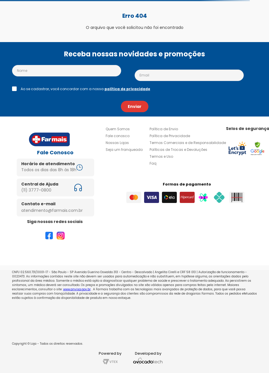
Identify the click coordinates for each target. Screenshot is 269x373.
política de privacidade (127, 88)
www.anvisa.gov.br (77, 289)
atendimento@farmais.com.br (52, 210)
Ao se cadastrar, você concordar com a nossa (85, 89)
